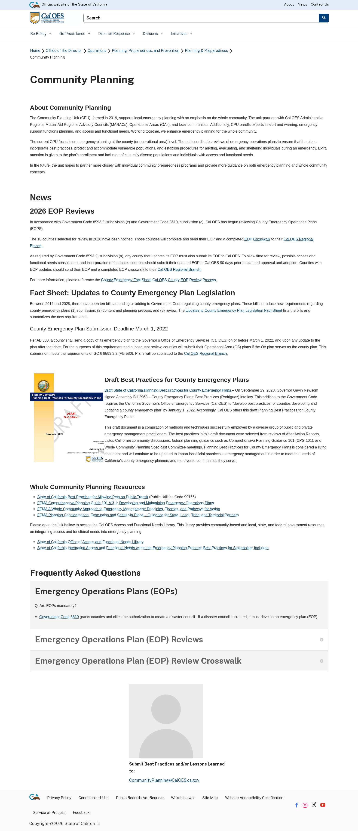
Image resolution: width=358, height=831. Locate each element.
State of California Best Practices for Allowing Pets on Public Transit (92, 497)
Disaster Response (114, 33)
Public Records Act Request (140, 798)
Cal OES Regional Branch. (179, 269)
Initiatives (179, 33)
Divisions (151, 33)
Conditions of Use (94, 798)
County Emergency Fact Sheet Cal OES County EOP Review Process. (159, 280)
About (289, 4)
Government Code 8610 (59, 617)
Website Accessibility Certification (254, 798)
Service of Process (49, 812)
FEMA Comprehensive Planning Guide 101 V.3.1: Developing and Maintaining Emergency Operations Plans (125, 503)
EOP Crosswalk (257, 239)
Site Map (210, 798)
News (302, 4)
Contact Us (320, 4)
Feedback (81, 812)
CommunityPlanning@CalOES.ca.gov (164, 780)
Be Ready (38, 33)
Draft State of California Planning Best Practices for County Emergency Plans (168, 390)
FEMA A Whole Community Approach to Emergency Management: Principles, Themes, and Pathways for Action (128, 509)
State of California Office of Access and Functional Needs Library (90, 542)
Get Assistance (72, 33)
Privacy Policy (59, 798)
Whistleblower (183, 798)
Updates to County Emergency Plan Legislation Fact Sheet (233, 310)
